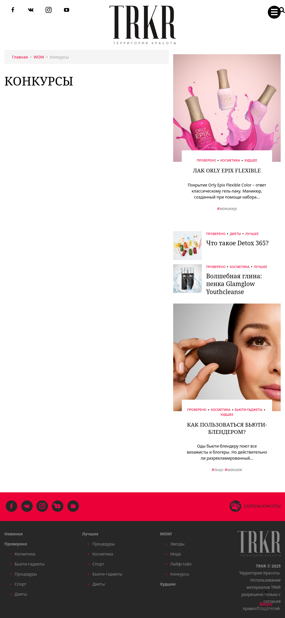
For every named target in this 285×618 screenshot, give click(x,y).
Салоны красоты (262, 506)
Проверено (206, 160)
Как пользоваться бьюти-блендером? (227, 428)
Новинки (13, 534)
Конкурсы (179, 574)
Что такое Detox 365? (237, 243)
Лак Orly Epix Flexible (227, 170)
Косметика (230, 160)
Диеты (235, 234)
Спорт (20, 584)
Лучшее (252, 234)
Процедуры (26, 574)
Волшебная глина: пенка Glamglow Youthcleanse (234, 284)
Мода (175, 554)
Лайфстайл (181, 564)
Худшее (250, 160)
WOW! (166, 534)
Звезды (177, 544)
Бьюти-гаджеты (249, 410)
